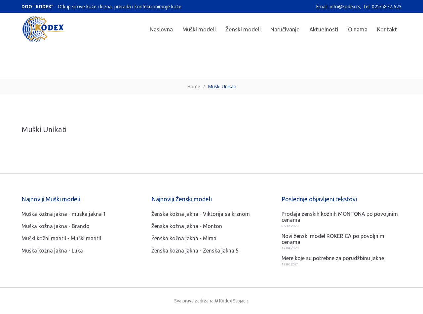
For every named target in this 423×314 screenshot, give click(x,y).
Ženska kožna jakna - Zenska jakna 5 (195, 251)
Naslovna (161, 29)
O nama (357, 29)
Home (193, 86)
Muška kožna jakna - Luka (52, 251)
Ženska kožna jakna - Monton (186, 226)
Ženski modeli (243, 29)
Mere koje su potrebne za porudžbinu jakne (333, 258)
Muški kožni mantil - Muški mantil (61, 238)
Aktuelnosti (323, 29)
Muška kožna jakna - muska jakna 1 (63, 214)
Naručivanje (285, 29)
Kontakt (387, 29)
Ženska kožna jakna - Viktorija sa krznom (200, 214)
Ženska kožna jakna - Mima (183, 238)
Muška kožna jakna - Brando (55, 226)
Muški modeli (199, 29)
